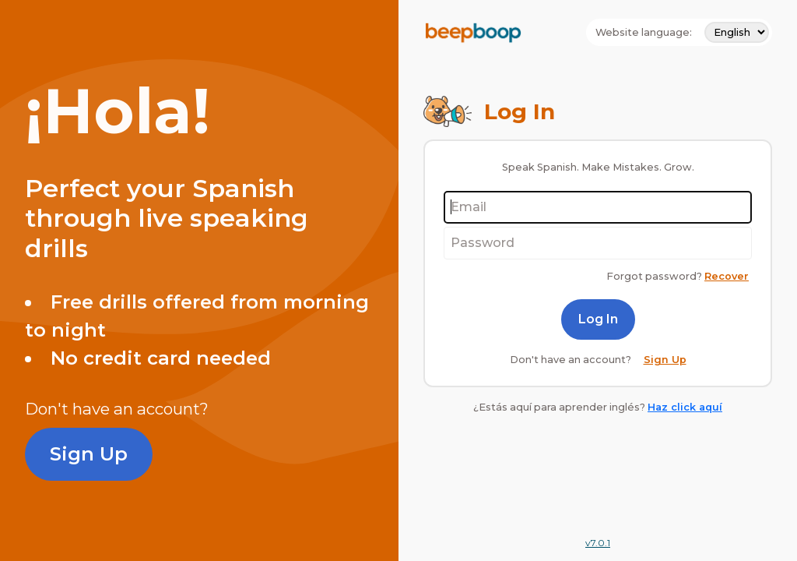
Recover (726, 276)
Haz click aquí (685, 407)
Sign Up (89, 454)
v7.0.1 (597, 543)
